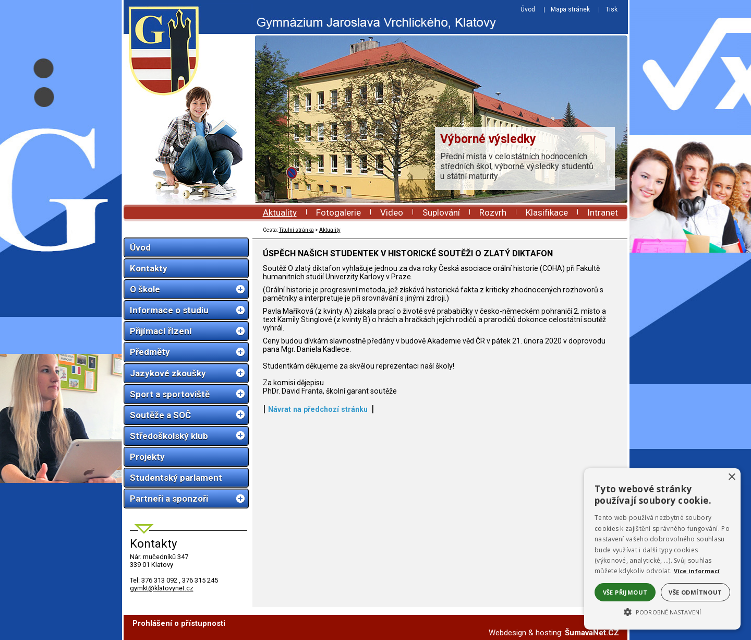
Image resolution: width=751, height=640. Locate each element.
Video (391, 212)
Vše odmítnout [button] (695, 592)
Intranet (602, 212)
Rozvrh (492, 212)
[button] (662, 611)
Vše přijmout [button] (625, 592)
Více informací (697, 571)
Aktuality (280, 212)
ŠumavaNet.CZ (592, 632)
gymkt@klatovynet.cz (161, 588)
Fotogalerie (338, 212)
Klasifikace (547, 212)
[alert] (662, 549)
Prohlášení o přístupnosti (178, 623)
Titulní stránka (296, 230)
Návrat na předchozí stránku (318, 409)
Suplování (441, 212)
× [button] (731, 477)
